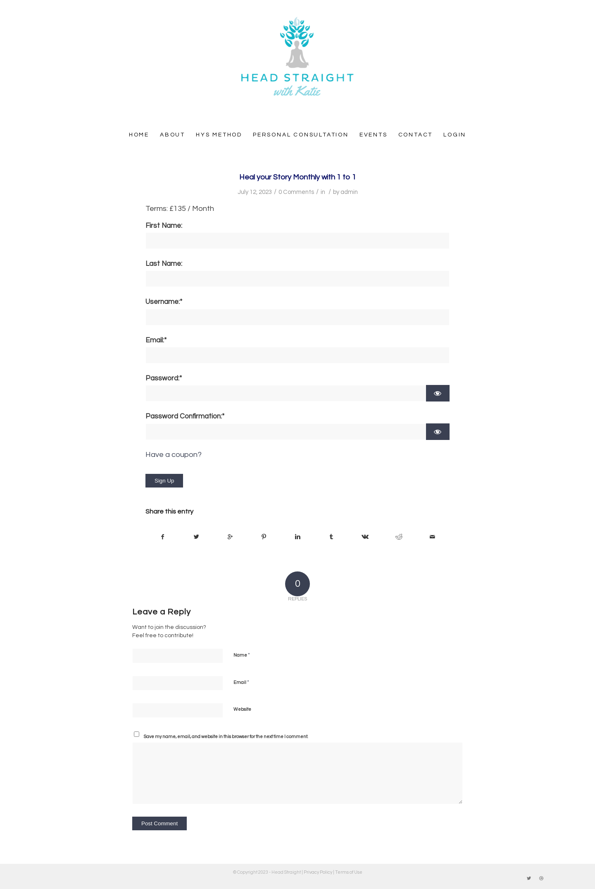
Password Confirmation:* (184, 416)
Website (242, 709)
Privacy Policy (318, 872)
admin (349, 192)
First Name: (163, 225)
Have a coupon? (173, 455)
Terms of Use (348, 872)
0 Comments (296, 192)
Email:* (156, 340)
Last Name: (163, 264)
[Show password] (438, 393)
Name (241, 655)
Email (241, 682)
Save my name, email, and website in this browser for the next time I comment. (226, 736)
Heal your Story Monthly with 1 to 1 (297, 177)
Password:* (163, 378)
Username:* (163, 302)
